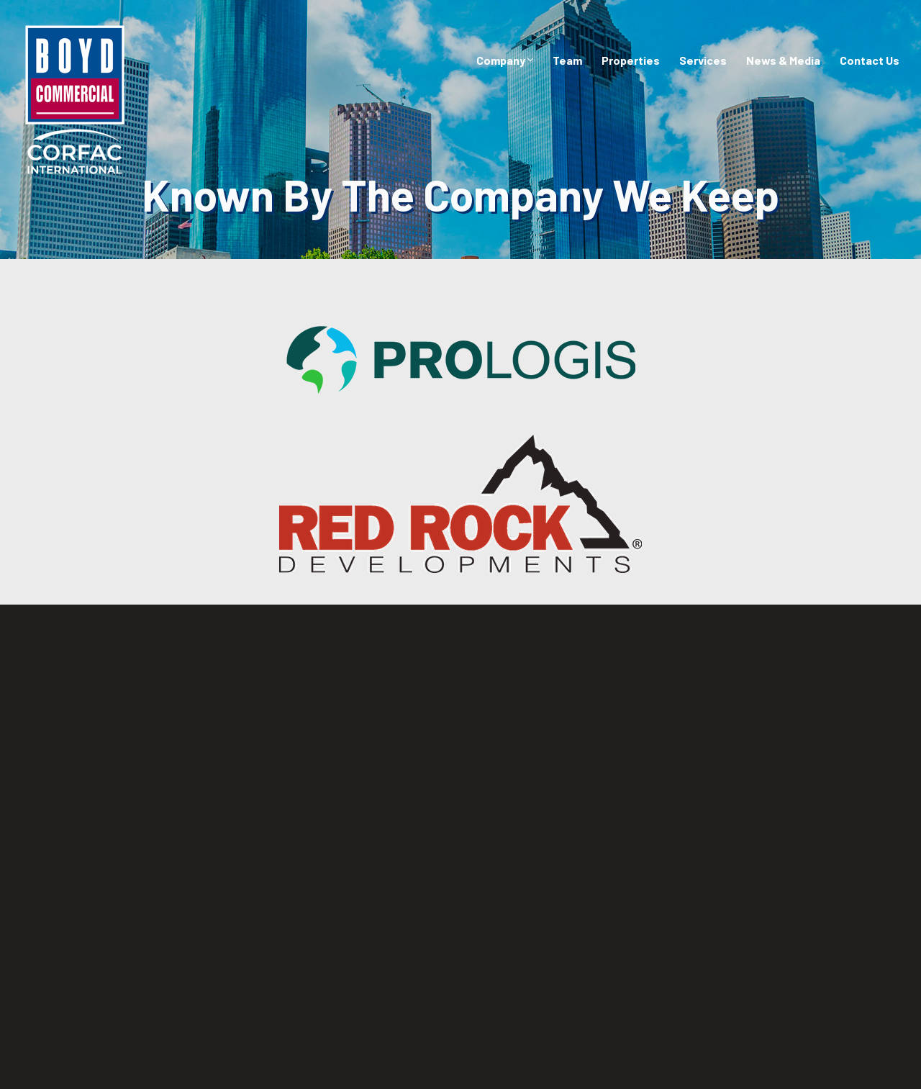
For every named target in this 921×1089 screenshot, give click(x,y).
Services (703, 60)
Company (504, 60)
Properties (631, 60)
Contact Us (869, 60)
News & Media (783, 60)
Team (567, 60)
